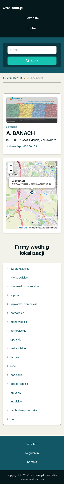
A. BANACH (20, 133)
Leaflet (23, 228)
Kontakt (32, 28)
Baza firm (32, 18)
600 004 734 (30, 146)
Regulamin (32, 453)
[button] (32, 192)
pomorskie (11, 127)
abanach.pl (13, 146)
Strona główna (12, 77)
